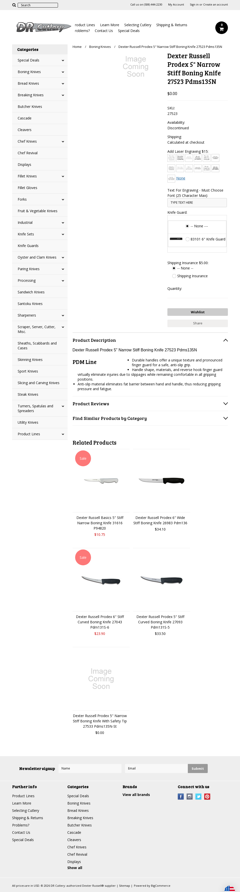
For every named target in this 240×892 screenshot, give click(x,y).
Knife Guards (28, 245)
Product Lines (84, 24)
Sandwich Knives (31, 292)
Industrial (25, 222)
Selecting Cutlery (137, 24)
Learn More (109, 24)
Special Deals (129, 30)
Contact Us (104, 30)
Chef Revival (28, 152)
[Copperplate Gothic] (171, 168)
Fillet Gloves (27, 187)
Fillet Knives (27, 176)
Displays (24, 164)
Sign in (194, 4)
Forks (22, 199)
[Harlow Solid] (215, 168)
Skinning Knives (30, 359)
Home (77, 46)
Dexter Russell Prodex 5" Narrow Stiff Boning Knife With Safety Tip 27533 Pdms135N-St (100, 721)
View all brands (136, 794)
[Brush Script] (198, 158)
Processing (27, 280)
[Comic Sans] (215, 158)
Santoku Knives (30, 303)
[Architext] (171, 158)
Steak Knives (28, 394)
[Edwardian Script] (189, 168)
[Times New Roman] (171, 178)
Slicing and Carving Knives (38, 382)
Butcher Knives (30, 106)
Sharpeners (27, 315)
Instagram (190, 796)
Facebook (181, 796)
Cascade (25, 118)
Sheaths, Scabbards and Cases (37, 345)
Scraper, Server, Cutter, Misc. (36, 329)
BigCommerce (160, 885)
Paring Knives (29, 268)
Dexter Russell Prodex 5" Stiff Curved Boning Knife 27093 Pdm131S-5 (160, 622)
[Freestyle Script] (207, 168)
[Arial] (180, 158)
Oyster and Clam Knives (37, 257)
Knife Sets (26, 234)
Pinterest (207, 796)
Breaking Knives (31, 95)
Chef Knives (27, 141)
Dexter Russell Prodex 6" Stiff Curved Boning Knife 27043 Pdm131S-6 (100, 622)
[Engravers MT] (198, 168)
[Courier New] (180, 168)
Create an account (215, 4)
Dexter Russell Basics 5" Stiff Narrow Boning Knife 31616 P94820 (99, 523)
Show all (74, 867)
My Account (176, 4)
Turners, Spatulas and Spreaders (35, 408)
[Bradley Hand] (189, 158)
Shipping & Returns (171, 24)
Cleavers (25, 129)
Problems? (81, 30)
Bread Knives (28, 83)
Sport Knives (28, 371)
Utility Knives (28, 422)
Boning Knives (29, 71)
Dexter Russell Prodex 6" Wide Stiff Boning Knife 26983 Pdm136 (160, 520)
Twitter (198, 796)
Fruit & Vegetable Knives (37, 210)
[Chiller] (207, 158)
